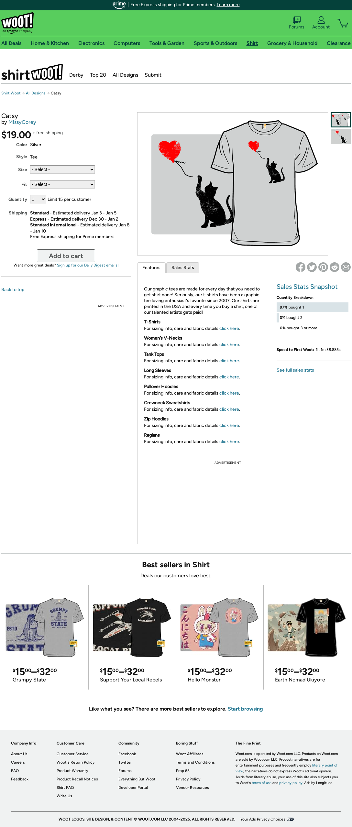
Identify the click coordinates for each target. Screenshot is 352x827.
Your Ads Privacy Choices (262, 819)
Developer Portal (133, 787)
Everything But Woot (137, 779)
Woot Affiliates (190, 754)
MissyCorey (22, 122)
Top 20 (98, 75)
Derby (76, 75)
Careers (18, 762)
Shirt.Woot (32, 72)
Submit (153, 75)
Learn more (228, 4)
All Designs (125, 75)
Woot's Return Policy (75, 762)
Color (21, 144)
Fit (24, 184)
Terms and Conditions (195, 762)
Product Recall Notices (77, 779)
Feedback (19, 779)
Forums (296, 23)
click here (229, 328)
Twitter (125, 762)
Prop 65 (183, 770)
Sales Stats (182, 267)
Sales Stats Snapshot (307, 286)
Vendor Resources (192, 787)
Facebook (127, 754)
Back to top (12, 289)
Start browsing (245, 709)
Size (22, 169)
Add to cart (66, 256)
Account (321, 23)
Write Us (64, 796)
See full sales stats (295, 370)
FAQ (15, 770)
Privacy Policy (188, 779)
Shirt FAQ (65, 787)
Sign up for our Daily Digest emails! (88, 265)
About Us (19, 754)
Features (151, 267)
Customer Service (73, 754)
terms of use (261, 783)
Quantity (17, 199)
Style (21, 156)
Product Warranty (72, 770)
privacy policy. (291, 783)
